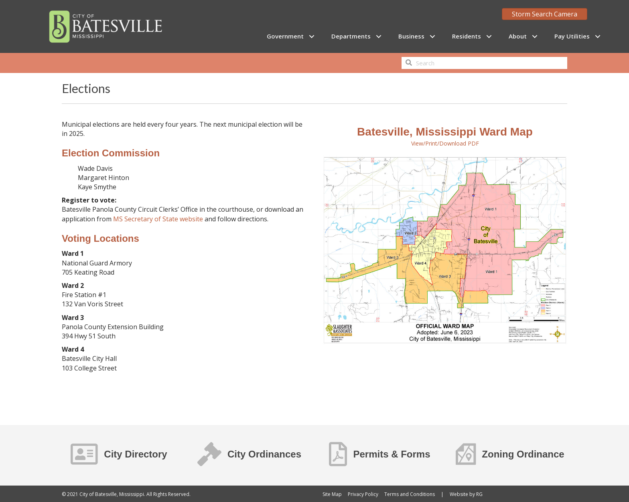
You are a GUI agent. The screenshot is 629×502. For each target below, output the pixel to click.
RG (479, 494)
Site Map (332, 494)
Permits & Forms (391, 454)
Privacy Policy (363, 494)
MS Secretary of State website (158, 219)
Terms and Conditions (409, 494)
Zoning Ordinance (523, 454)
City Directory (135, 454)
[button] (311, 36)
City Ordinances (264, 454)
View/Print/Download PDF (445, 143)
